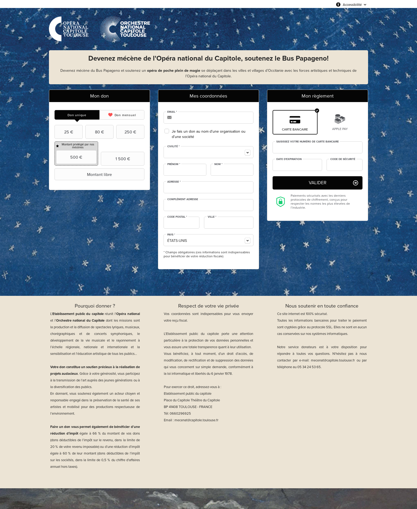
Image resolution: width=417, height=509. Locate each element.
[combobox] (208, 152)
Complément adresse (182, 199)
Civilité (173, 146)
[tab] (77, 115)
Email (172, 111)
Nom (218, 164)
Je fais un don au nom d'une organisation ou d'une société (208, 134)
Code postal (177, 216)
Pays (171, 234)
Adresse (174, 181)
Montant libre (84, 174)
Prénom (173, 164)
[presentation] (77, 114)
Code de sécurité (342, 159)
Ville (212, 216)
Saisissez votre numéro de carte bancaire (307, 141)
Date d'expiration (289, 159)
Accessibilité (352, 4)
